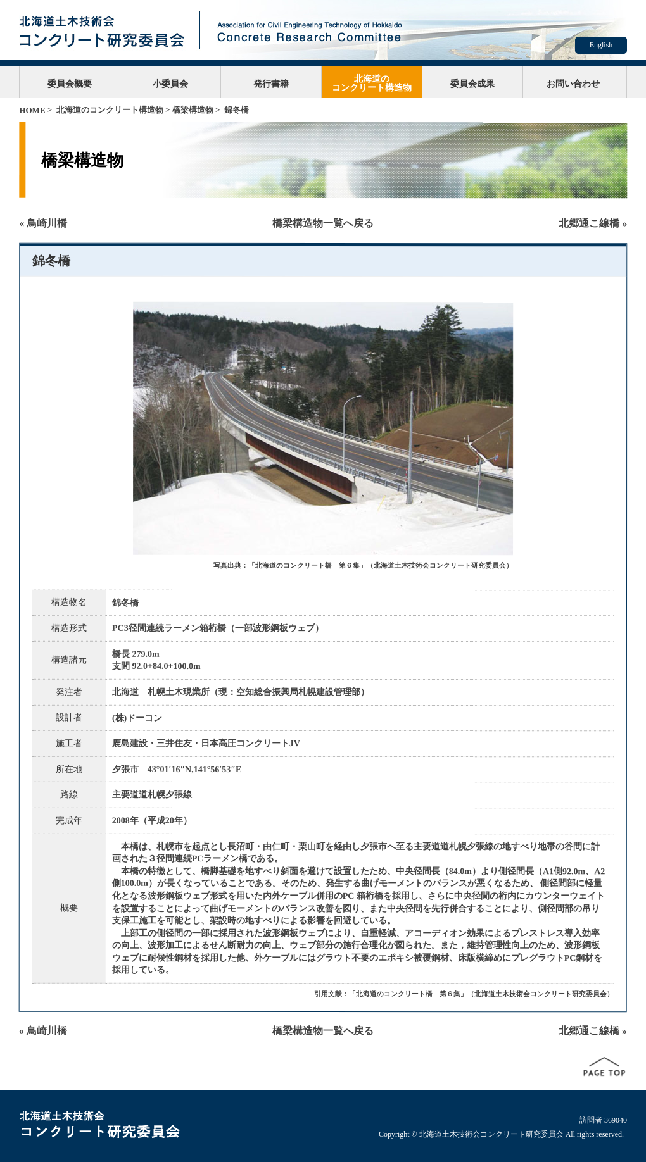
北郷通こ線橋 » (593, 223)
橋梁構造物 (192, 110)
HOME (32, 110)
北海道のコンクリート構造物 (372, 82)
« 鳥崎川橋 (43, 223)
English (601, 45)
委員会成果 (472, 83)
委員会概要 (70, 83)
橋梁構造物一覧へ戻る (323, 223)
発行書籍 (271, 83)
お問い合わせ (573, 83)
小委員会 (170, 83)
